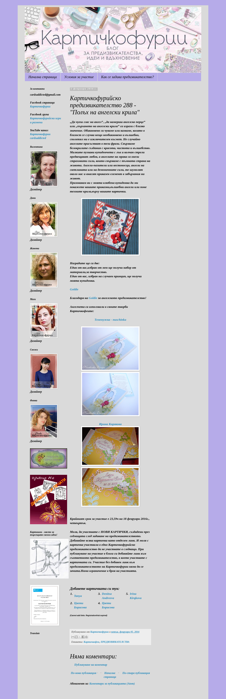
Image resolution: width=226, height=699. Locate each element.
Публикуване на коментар (90, 664)
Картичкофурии (40, 106)
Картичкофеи (91, 641)
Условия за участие (79, 77)
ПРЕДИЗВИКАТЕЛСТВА (115, 641)
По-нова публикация (83, 672)
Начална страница (42, 77)
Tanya (78, 596)
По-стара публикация (136, 672)
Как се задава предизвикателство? (127, 77)
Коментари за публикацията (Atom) (112, 683)
